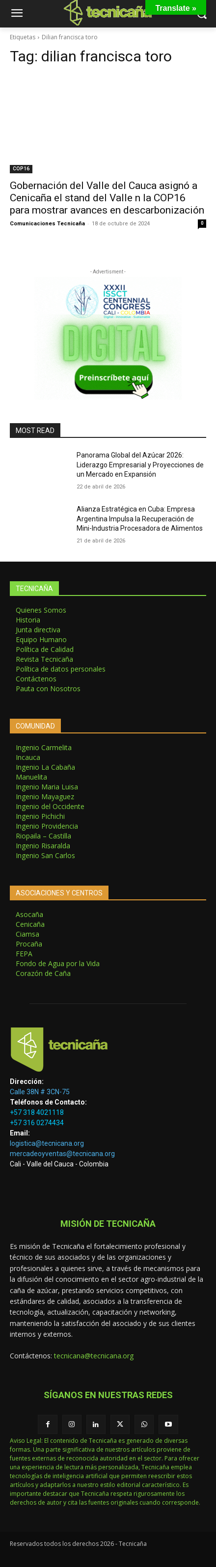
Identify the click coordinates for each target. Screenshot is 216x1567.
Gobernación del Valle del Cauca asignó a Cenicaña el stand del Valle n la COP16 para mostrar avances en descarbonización (107, 198)
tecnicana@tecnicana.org (94, 1355)
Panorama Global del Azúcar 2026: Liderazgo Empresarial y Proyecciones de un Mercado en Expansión (140, 464)
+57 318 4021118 (37, 1112)
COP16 (21, 168)
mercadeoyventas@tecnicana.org (62, 1154)
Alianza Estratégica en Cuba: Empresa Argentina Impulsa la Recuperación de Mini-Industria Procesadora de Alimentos (140, 518)
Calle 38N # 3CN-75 (40, 1092)
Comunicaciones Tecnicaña (47, 223)
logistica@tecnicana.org (47, 1143)
